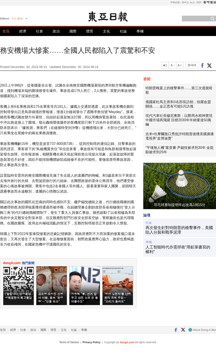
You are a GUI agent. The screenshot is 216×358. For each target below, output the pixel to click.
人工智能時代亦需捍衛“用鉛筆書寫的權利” (177, 249)
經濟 (22, 31)
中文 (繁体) (17, 18)
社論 (123, 31)
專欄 (139, 31)
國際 (72, 31)
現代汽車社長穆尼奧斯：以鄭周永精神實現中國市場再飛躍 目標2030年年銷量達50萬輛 (178, 120)
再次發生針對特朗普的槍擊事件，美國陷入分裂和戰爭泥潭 (179, 230)
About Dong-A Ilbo (202, 329)
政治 (56, 31)
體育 (89, 31)
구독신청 (175, 2)
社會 (39, 31)
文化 (106, 31)
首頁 (5, 31)
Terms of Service (69, 342)
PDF (199, 2)
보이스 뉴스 (188, 2)
